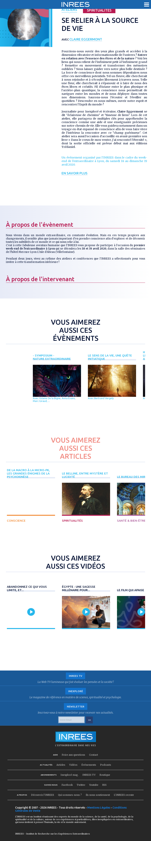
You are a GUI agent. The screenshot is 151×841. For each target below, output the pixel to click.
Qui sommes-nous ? (70, 794)
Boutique (104, 774)
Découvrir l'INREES (42, 794)
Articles (60, 764)
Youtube (93, 784)
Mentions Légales (98, 807)
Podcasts (105, 764)
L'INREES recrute (124, 794)
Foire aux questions (73, 754)
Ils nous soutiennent (98, 794)
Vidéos (73, 764)
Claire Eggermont (87, 39)
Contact (93, 754)
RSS (104, 784)
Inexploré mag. (69, 774)
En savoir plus (74, 173)
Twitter (81, 784)
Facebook (67, 784)
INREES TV (89, 774)
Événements (88, 764)
